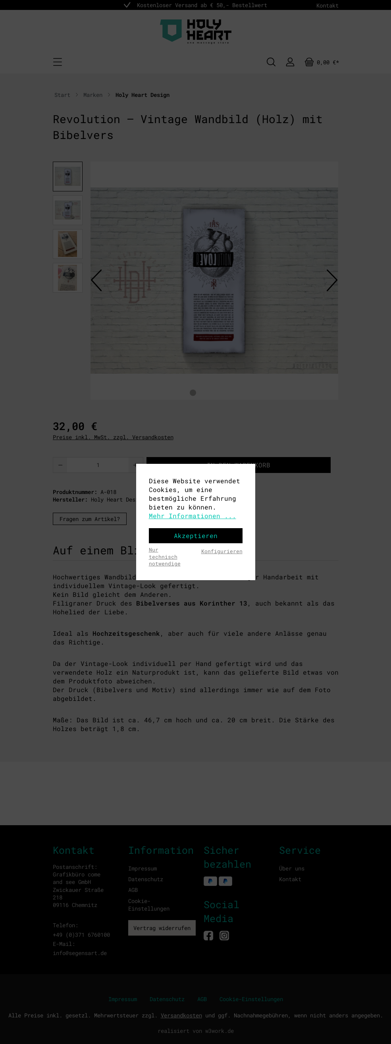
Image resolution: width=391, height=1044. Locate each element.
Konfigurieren (222, 551)
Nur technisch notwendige (165, 556)
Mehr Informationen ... (192, 515)
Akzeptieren (196, 535)
